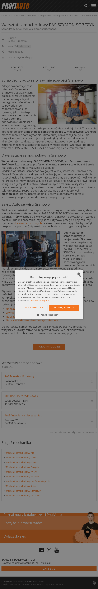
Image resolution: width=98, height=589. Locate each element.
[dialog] (49, 294)
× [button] (80, 276)
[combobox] (79, 273)
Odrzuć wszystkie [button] (33, 307)
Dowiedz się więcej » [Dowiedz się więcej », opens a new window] (39, 300)
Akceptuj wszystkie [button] (64, 307)
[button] (49, 315)
